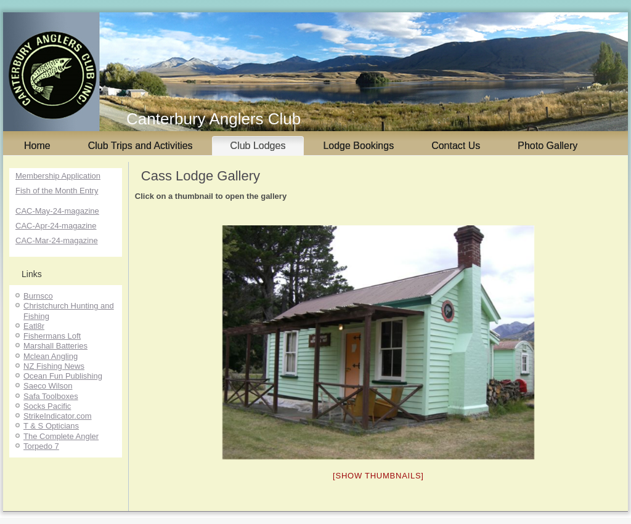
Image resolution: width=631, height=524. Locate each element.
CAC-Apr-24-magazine (56, 225)
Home (37, 145)
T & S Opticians (51, 425)
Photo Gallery (547, 145)
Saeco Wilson (47, 385)
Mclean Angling (50, 356)
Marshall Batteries (55, 345)
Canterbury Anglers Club (213, 119)
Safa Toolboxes (50, 396)
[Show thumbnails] (378, 475)
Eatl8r (33, 326)
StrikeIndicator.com (57, 416)
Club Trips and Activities (140, 145)
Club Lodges (258, 145)
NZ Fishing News (53, 366)
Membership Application (57, 175)
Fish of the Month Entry (56, 190)
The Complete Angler (61, 436)
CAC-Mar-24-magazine (56, 240)
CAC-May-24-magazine (57, 211)
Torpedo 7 (41, 446)
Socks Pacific (47, 406)
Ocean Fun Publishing (62, 376)
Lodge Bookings (358, 145)
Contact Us (455, 145)
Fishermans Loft (52, 336)
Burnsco (38, 295)
